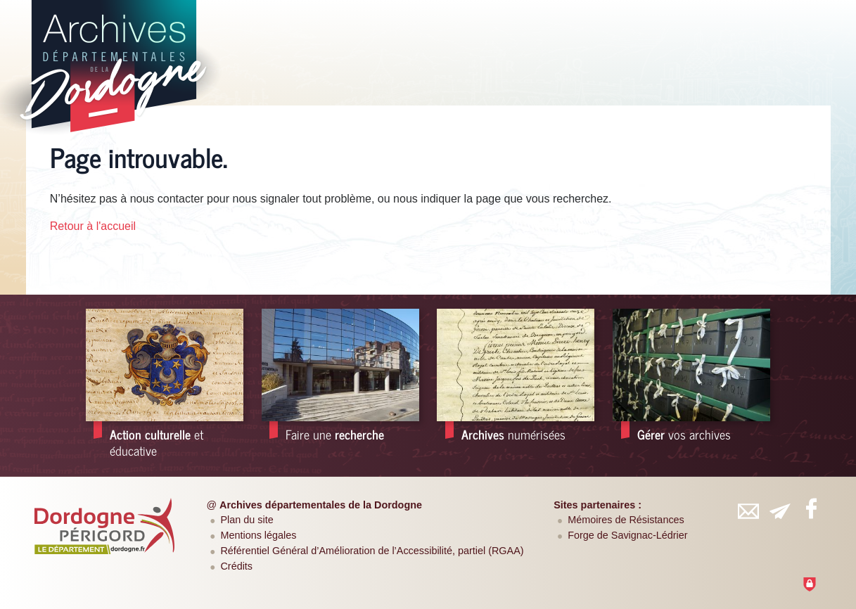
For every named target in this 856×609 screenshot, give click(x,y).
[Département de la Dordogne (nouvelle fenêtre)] (104, 526)
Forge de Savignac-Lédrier (627, 535)
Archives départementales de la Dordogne (320, 505)
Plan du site (246, 519)
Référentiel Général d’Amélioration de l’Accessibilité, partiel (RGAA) (371, 550)
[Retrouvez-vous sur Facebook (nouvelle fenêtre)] (811, 508)
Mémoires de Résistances (626, 519)
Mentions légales (258, 535)
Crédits (236, 566)
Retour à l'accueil (93, 226)
